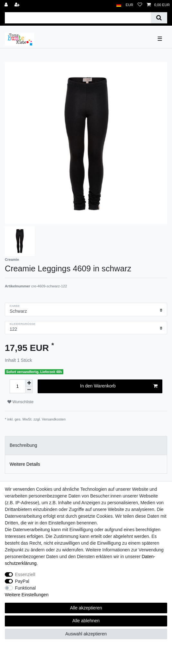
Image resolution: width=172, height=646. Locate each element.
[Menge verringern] (29, 390)
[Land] (118, 5)
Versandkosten (54, 419)
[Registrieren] (17, 5)
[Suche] (159, 17)
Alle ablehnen (86, 620)
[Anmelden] (6, 5)
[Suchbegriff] (78, 17)
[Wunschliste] (139, 5)
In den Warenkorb (119, 386)
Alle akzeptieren (86, 607)
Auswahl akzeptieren (86, 633)
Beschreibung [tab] (23, 445)
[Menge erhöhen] (29, 383)
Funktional (25, 588)
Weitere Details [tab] (25, 464)
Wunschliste (20, 402)
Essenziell (25, 574)
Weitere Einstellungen (27, 594)
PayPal (22, 581)
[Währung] (129, 5)
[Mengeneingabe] (17, 386)
